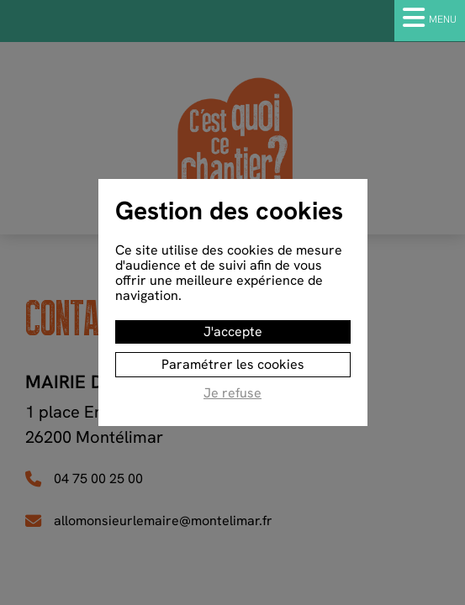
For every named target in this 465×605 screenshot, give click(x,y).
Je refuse (232, 394)
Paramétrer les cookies (232, 364)
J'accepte (232, 331)
